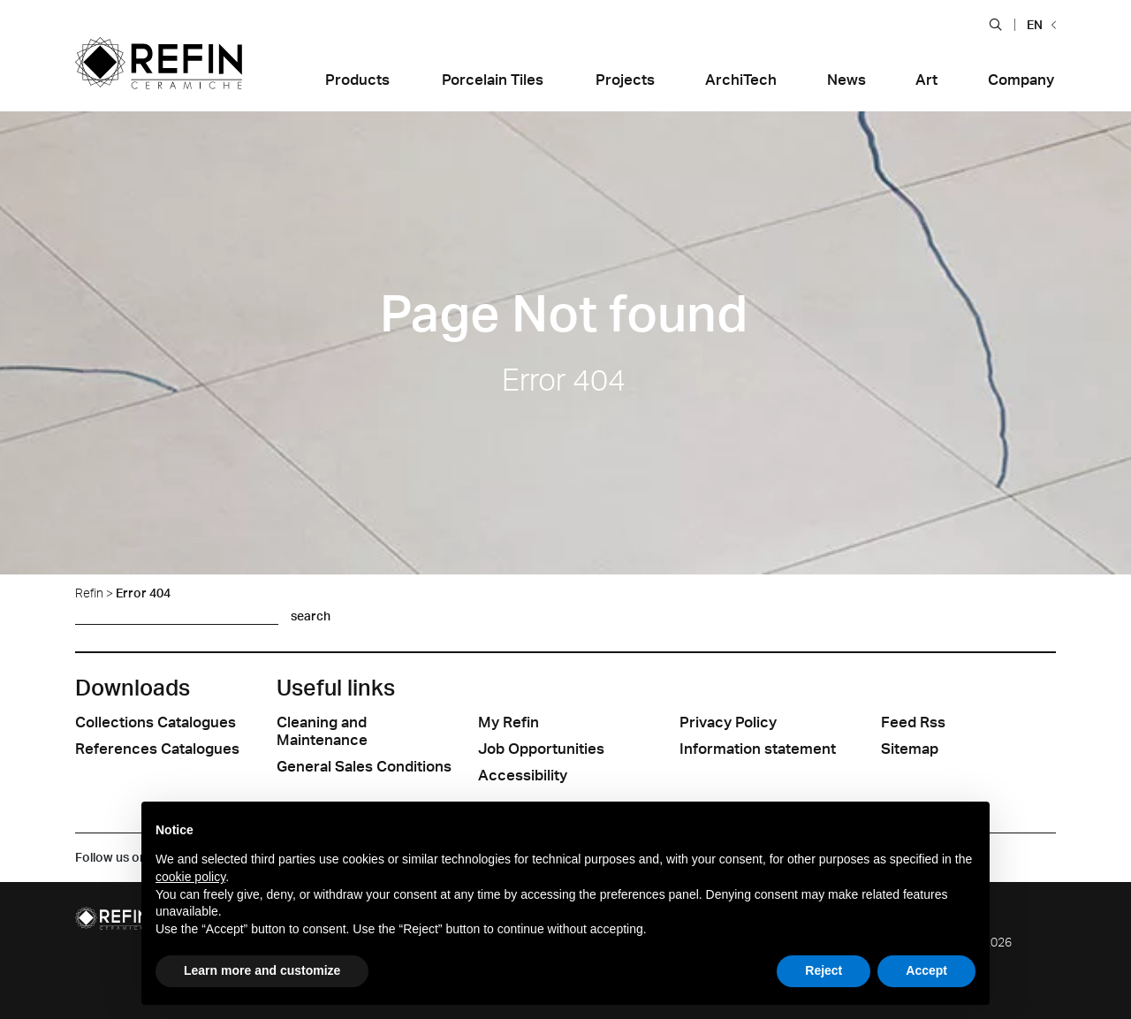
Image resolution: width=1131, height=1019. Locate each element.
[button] (995, 24)
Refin (89, 592)
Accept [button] (926, 970)
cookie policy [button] (190, 877)
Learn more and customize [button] (262, 970)
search (310, 615)
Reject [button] (823, 970)
